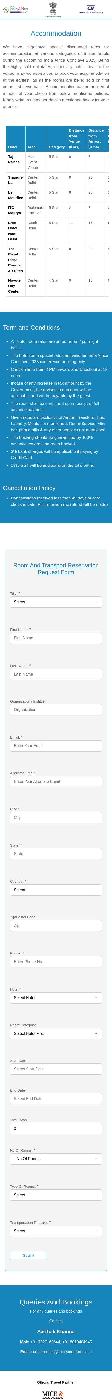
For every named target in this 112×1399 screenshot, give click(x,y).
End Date (17, 1090)
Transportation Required (30, 1222)
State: (16, 845)
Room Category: (23, 1025)
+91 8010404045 (77, 1342)
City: (15, 809)
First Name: (20, 629)
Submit (28, 1255)
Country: (18, 881)
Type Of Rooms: (24, 1186)
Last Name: (20, 666)
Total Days (18, 1120)
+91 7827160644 (45, 1342)
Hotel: (15, 989)
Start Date (18, 1061)
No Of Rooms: (22, 1150)
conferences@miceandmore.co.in (62, 1352)
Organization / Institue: (28, 701)
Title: (15, 593)
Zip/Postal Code (22, 917)
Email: (16, 737)
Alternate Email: (22, 773)
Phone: (17, 953)
